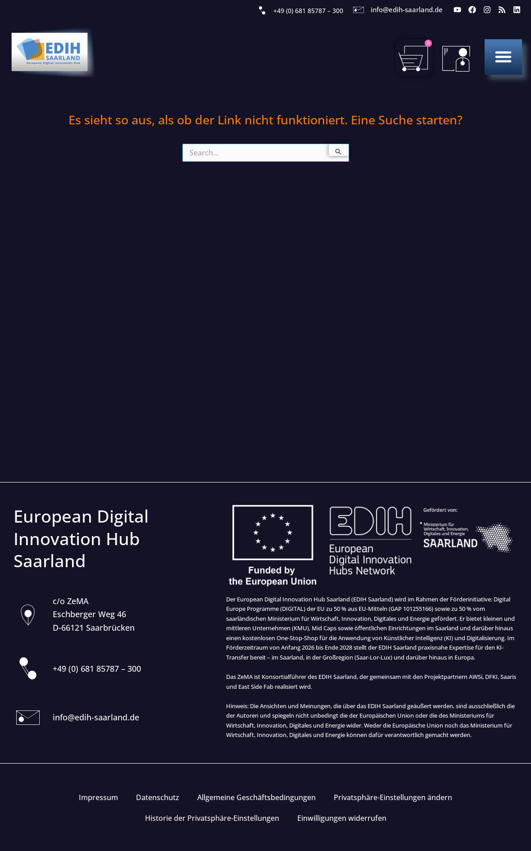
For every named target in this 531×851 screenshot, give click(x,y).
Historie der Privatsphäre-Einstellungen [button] (212, 818)
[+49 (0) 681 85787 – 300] (262, 10)
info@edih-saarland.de (407, 9)
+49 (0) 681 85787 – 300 (308, 10)
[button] (503, 56)
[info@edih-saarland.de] (358, 10)
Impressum (98, 797)
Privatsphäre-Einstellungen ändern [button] (393, 797)
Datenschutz (157, 797)
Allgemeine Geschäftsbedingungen (256, 797)
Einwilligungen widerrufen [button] (341, 818)
